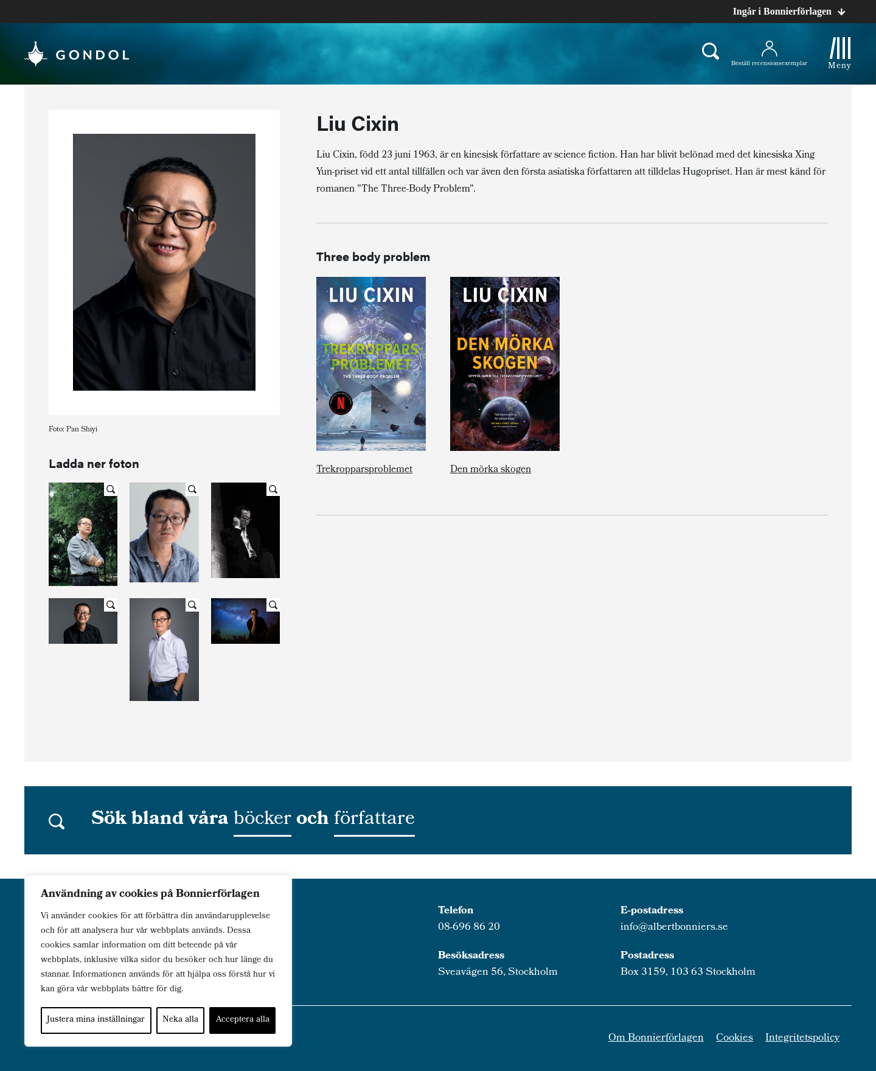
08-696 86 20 (469, 928)
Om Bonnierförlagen (656, 1038)
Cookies (734, 1038)
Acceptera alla (242, 1020)
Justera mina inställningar (96, 1020)
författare (374, 820)
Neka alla (180, 1020)
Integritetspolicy (802, 1038)
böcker (262, 820)
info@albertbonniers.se (674, 928)
